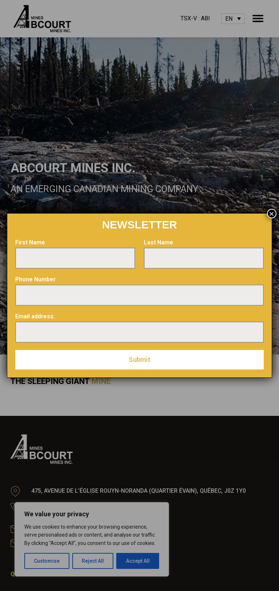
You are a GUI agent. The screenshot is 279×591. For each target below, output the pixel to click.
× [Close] (271, 213)
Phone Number (35, 279)
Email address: (35, 316)
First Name (30, 242)
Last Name (158, 242)
